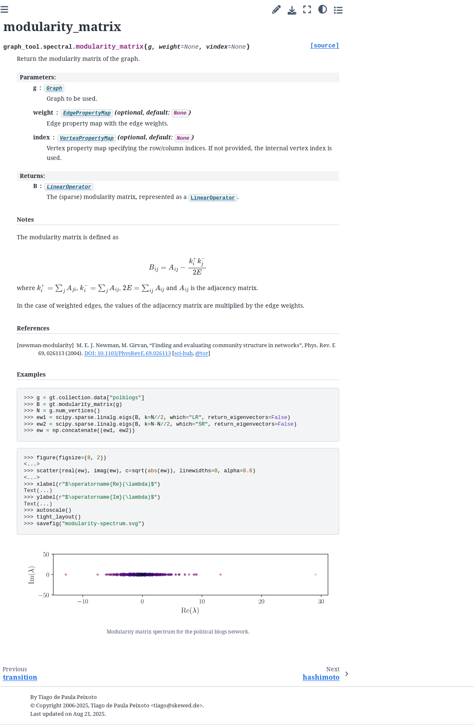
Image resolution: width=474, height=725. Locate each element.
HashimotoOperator (50, 552)
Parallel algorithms (35, 203)
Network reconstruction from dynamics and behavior (49, 262)
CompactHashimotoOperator (56, 565)
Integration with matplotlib (53, 295)
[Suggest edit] (381, 10)
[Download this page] (397, 10)
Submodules (28, 315)
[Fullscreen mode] (412, 10)
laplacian (35, 463)
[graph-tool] (80, 135)
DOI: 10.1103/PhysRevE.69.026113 (232, 353)
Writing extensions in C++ (51, 305)
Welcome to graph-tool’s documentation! (42, 180)
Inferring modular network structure (53, 226)
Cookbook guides (33, 213)
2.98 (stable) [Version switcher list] (45, 115)
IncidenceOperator (48, 532)
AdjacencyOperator (49, 513)
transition (37, 483)
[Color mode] (427, 9)
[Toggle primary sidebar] (109, 10)
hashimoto (38, 503)
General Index (25, 684)
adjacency (37, 453)
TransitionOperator (49, 542)
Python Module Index (35, 696)
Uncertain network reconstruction (42, 242)
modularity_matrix (51, 493)
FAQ (16, 621)
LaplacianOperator (48, 523)
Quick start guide (33, 193)
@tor (306, 353)
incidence (36, 473)
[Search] (47, 157)
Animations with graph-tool (48, 281)
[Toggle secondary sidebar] (443, 10)
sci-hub (288, 353)
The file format (36, 611)
